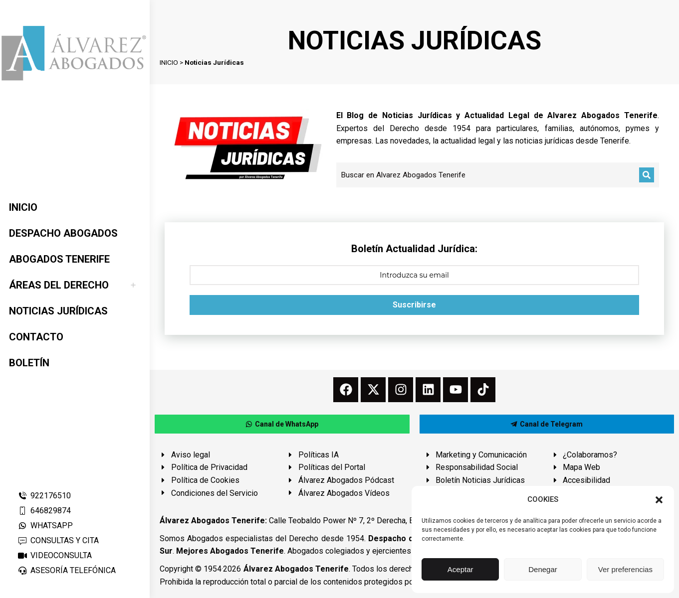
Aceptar (460, 569)
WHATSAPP (45, 525)
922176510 (44, 495)
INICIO (169, 62)
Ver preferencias (625, 569)
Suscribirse (414, 304)
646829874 (44, 510)
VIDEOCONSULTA (54, 555)
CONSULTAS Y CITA (58, 540)
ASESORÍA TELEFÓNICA (66, 570)
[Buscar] (646, 174)
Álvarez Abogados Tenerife (296, 569)
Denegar (542, 569)
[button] (659, 500)
